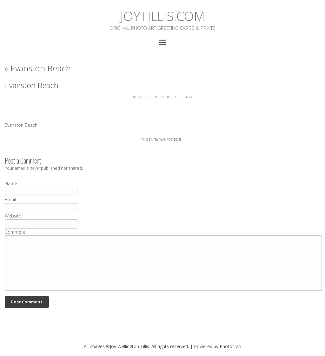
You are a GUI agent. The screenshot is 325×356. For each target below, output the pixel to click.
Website (13, 216)
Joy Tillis (144, 97)
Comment (15, 232)
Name (11, 183)
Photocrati (230, 346)
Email (10, 200)
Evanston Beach (38, 68)
